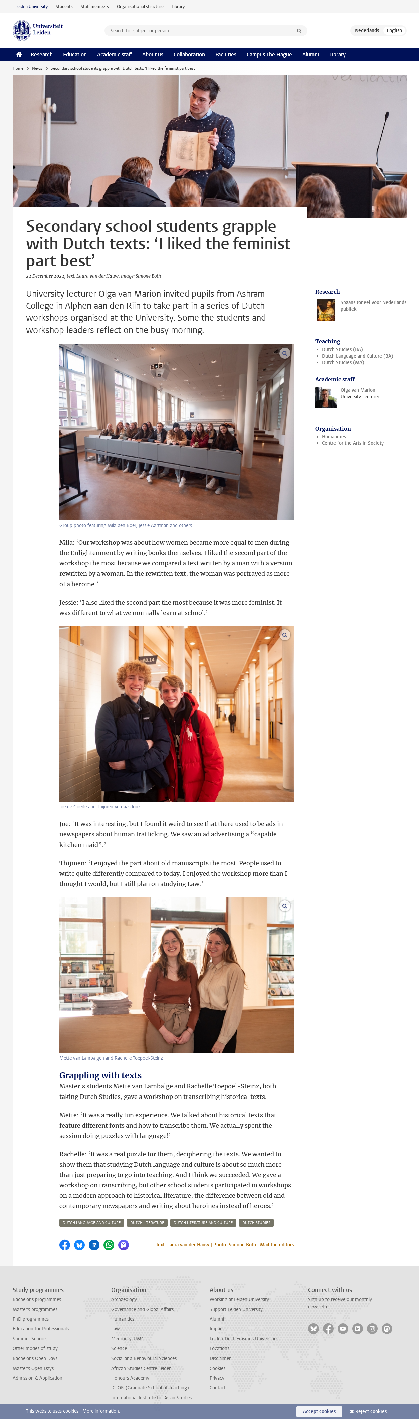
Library (178, 6)
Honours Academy (130, 1378)
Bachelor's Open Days (35, 1358)
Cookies (217, 1368)
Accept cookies (319, 1411)
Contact (218, 1388)
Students (64, 6)
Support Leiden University (236, 1309)
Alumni (310, 54)
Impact (217, 1329)
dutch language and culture (92, 1223)
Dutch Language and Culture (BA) (357, 356)
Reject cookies (371, 1411)
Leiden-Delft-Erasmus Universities (244, 1339)
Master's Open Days (33, 1368)
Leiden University (31, 6)
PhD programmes (31, 1319)
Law (115, 1329)
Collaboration (189, 54)
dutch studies (256, 1223)
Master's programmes (35, 1309)
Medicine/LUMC (127, 1339)
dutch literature (147, 1223)
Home (18, 68)
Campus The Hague (269, 54)
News (37, 68)
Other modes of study (35, 1348)
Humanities (334, 437)
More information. (101, 1411)
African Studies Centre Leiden (141, 1368)
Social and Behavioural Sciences (144, 1358)
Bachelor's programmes (37, 1299)
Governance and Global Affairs (142, 1309)
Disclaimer (220, 1358)
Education (75, 54)
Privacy (217, 1378)
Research (42, 54)
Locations (219, 1348)
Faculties (225, 54)
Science (119, 1348)
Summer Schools (30, 1339)
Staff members (95, 6)
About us (152, 54)
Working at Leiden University (239, 1299)
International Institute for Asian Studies (151, 1398)
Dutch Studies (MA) (343, 362)
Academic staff (114, 54)
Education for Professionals (41, 1329)
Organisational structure (140, 6)
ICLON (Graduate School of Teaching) (150, 1388)
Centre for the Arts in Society (353, 443)
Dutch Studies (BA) (342, 349)
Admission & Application (37, 1378)
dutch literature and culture (203, 1223)
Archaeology (124, 1299)
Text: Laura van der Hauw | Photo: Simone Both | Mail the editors (225, 1245)
